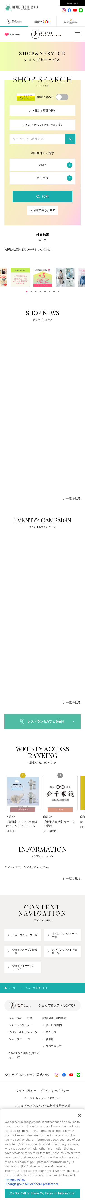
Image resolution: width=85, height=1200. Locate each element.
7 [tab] (54, 291)
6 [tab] (49, 291)
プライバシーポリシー (54, 1090)
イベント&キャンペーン (23, 1032)
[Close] (80, 1119)
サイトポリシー (26, 1090)
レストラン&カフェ (20, 1025)
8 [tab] (58, 291)
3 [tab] (36, 291)
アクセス (51, 1032)
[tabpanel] (42, 277)
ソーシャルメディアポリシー (42, 1098)
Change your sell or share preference (32, 1188)
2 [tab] (31, 291)
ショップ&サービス (20, 1018)
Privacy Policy (15, 1183)
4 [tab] (40, 291)
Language (72, 2)
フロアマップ (54, 1046)
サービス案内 (54, 1025)
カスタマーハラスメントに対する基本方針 (42, 1105)
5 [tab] (45, 291)
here (25, 1134)
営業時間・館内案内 (54, 1018)
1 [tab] (27, 291)
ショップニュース (19, 1039)
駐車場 (50, 1039)
